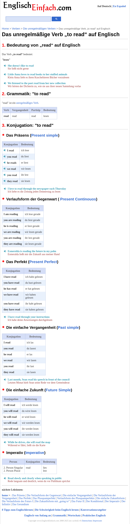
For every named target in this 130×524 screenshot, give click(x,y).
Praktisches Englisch (94, 515)
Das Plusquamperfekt (44, 498)
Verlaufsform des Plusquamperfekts (75, 498)
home (5, 495)
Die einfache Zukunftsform (110, 498)
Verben (16, 28)
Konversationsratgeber (93, 509)
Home (5, 28)
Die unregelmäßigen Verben (39, 28)
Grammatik (59, 515)
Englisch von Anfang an (37, 515)
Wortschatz (74, 515)
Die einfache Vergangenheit (77, 495)
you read (12, 156)
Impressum (97, 521)
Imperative (34, 452)
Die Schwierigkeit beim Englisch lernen (57, 509)
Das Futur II (77, 501)
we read (11, 168)
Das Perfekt (25, 498)
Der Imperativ (112, 501)
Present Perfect (43, 262)
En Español (119, 6)
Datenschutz (87, 521)
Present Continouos (78, 199)
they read (12, 181)
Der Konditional (94, 501)
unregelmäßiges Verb (27, 102)
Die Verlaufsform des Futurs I (17, 501)
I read (10, 150)
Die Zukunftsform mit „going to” (52, 501)
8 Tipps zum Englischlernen (17, 509)
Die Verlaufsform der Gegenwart (44, 495)
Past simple (68, 327)
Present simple (44, 135)
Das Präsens (18, 495)
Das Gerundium (20, 504)
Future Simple (58, 390)
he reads (11, 162)
